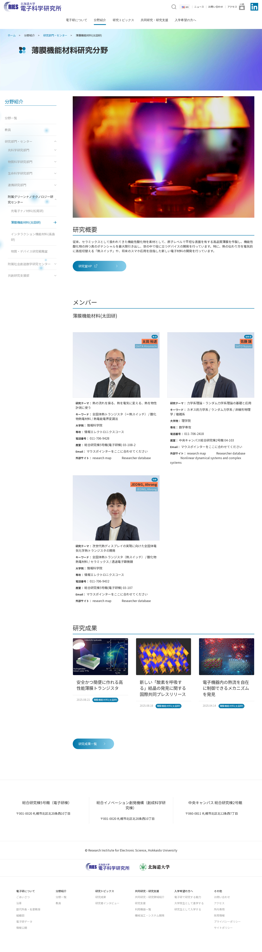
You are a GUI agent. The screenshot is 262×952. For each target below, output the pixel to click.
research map (101, 457)
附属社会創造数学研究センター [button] (32, 264)
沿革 (19, 903)
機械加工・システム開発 (149, 915)
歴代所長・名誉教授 (28, 909)
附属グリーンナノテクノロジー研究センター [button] (32, 199)
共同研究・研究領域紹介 (149, 897)
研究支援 (140, 903)
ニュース (199, 6)
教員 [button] (8, 129)
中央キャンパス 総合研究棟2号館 (215, 802)
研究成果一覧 (92, 743)
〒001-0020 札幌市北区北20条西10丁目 (43, 813)
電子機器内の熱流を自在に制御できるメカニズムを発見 (226, 688)
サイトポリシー (223, 928)
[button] (173, 6)
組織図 (20, 915)
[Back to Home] (32, 7)
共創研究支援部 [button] (32, 275)
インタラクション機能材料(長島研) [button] (33, 237)
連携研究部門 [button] (32, 185)
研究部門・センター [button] (30, 141)
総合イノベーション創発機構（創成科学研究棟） (131, 805)
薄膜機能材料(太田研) (105, 700)
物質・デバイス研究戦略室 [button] (29, 251)
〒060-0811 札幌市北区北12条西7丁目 (211, 813)
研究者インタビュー (107, 903)
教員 (58, 903)
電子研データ (24, 921)
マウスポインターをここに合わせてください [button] (117, 451)
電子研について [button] (76, 20)
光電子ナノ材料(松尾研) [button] (27, 210)
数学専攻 (185, 427)
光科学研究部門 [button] (32, 150)
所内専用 (219, 909)
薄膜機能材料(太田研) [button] (26, 222)
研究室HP (98, 266)
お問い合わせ (215, 6)
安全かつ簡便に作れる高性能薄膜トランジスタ (100, 685)
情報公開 (21, 928)
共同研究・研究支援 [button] (154, 20)
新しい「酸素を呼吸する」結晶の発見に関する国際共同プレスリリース (163, 688)
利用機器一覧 (143, 909)
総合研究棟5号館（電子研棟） (47, 802)
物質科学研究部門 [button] (32, 161)
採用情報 (219, 915)
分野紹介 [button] (100, 20)
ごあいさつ (23, 897)
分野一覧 (61, 897)
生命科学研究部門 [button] (32, 173)
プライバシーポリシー (227, 921)
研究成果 (100, 897)
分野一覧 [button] (11, 118)
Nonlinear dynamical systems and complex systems (205, 460)
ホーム (12, 35)
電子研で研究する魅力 (187, 897)
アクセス (232, 6)
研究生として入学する (187, 909)
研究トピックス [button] (123, 20)
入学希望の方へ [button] (185, 20)
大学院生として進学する (189, 903)
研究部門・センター (55, 35)
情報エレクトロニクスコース (104, 431)
